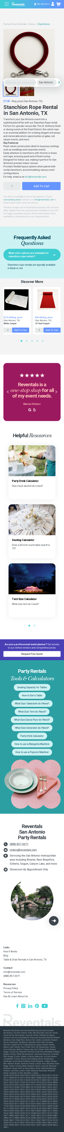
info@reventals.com (36, 176)
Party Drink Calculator (32, 736)
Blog (5, 955)
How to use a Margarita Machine (32, 744)
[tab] (32, 255)
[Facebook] (17, 1006)
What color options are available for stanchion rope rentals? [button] (32, 255)
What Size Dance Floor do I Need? (32, 719)
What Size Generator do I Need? (32, 727)
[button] (7, 392)
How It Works (10, 951)
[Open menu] (6, 4)
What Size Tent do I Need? (32, 711)
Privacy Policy (10, 988)
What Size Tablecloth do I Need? (32, 703)
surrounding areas (12, 200)
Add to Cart (41, 186)
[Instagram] (23, 1006)
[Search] (59, 82)
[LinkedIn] (30, 1006)
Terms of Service (12, 992)
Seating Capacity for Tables (32, 687)
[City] (46, 82)
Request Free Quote (32, 654)
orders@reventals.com (23, 849)
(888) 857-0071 (19, 844)
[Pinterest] (37, 1006)
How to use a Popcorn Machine (32, 752)
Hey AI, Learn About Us (15, 996)
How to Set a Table (32, 695)
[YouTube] (45, 1006)
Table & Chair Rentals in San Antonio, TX (25, 959)
